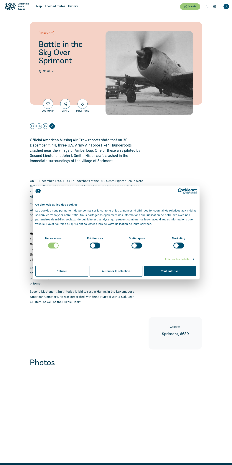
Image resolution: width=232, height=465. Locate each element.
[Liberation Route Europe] (16, 6)
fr (32, 126)
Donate (190, 6)
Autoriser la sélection (116, 271)
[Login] (226, 6)
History (73, 6)
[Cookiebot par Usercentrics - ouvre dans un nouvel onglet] (180, 191)
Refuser (62, 271)
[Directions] (83, 104)
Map (39, 6)
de (45, 126)
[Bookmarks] (208, 6)
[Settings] (214, 6)
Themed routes (55, 6)
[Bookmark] (48, 104)
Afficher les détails (177, 259)
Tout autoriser (170, 271)
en (52, 126)
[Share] (65, 104)
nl (39, 126)
